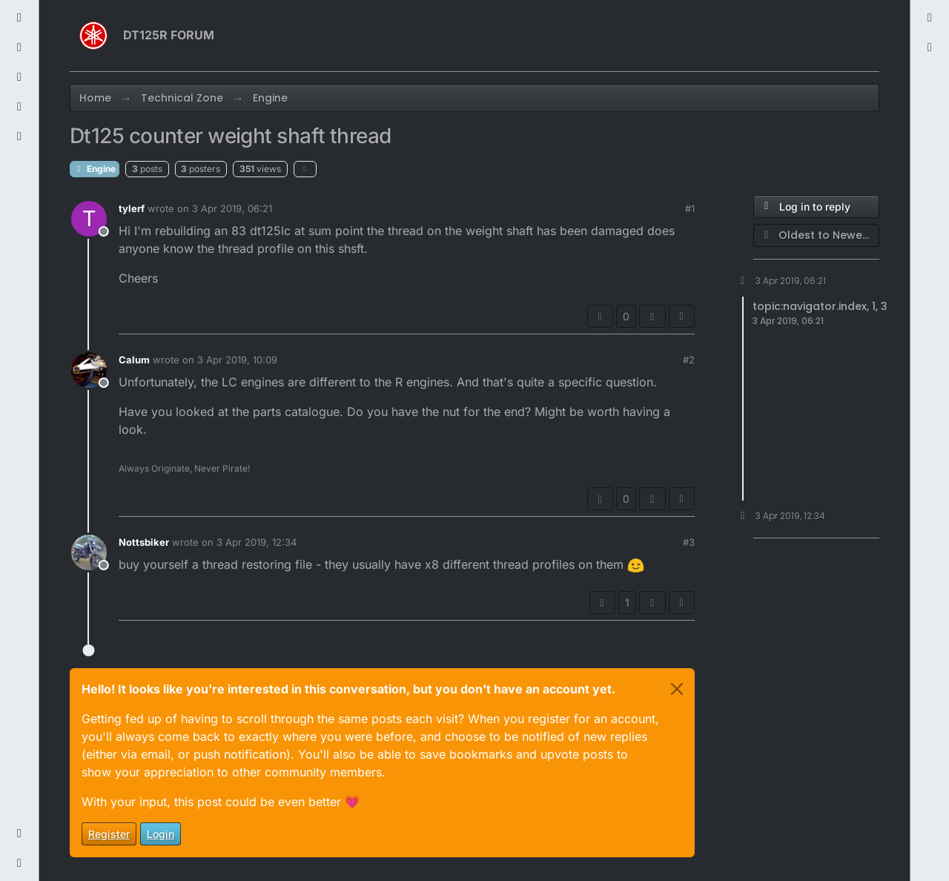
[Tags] (19, 47)
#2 (689, 360)
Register (109, 834)
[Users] (19, 107)
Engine (94, 168)
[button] (19, 833)
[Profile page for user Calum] (89, 370)
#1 (690, 208)
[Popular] (19, 77)
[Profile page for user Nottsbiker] (89, 552)
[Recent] (19, 18)
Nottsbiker (144, 542)
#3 (689, 542)
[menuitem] (929, 18)
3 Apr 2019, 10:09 (237, 360)
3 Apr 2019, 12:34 (256, 542)
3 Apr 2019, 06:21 (232, 208)
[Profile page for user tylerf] (89, 219)
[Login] (929, 18)
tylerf (132, 208)
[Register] (929, 47)
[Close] (677, 689)
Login (160, 834)
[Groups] (19, 136)
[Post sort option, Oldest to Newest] (816, 235)
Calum (134, 360)
